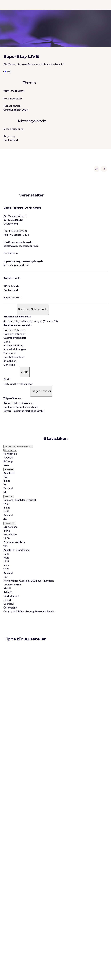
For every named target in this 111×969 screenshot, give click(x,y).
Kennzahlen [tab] (10, 446)
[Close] (3, 929)
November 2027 (12, 98)
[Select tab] (10, 450)
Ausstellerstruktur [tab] (24, 446)
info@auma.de (15, 965)
